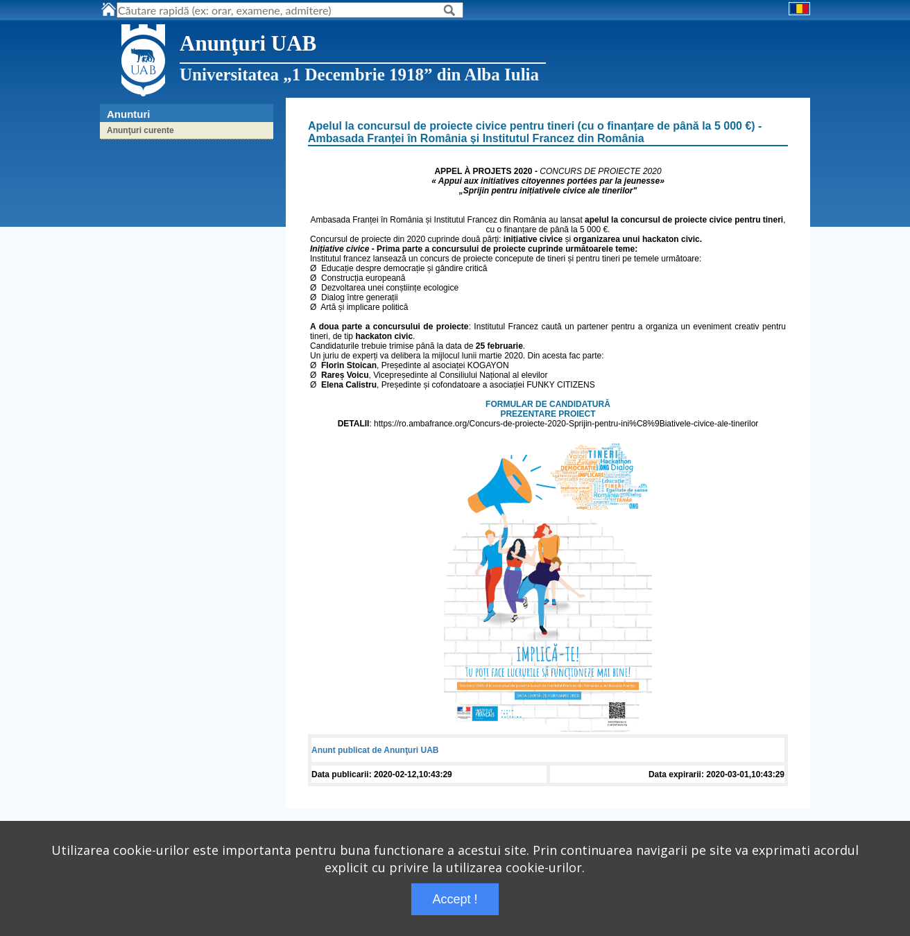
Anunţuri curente (140, 130)
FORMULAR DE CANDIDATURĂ (548, 404)
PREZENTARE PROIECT (547, 414)
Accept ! (454, 899)
